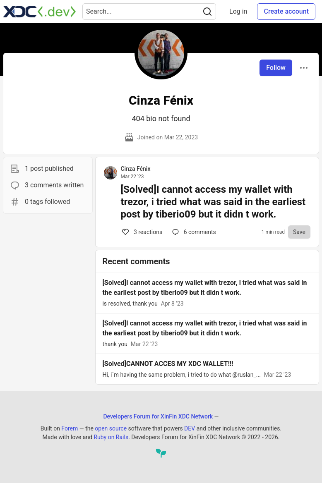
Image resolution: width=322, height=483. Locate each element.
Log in (238, 11)
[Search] (207, 11)
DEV (189, 428)
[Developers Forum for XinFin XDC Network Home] (39, 11)
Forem (69, 428)
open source (111, 428)
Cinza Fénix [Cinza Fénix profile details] (135, 168)
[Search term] (149, 11)
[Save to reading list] (299, 232)
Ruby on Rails (111, 437)
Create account (286, 11)
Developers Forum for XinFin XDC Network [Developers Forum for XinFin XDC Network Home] (158, 416)
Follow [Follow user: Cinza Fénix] (276, 68)
